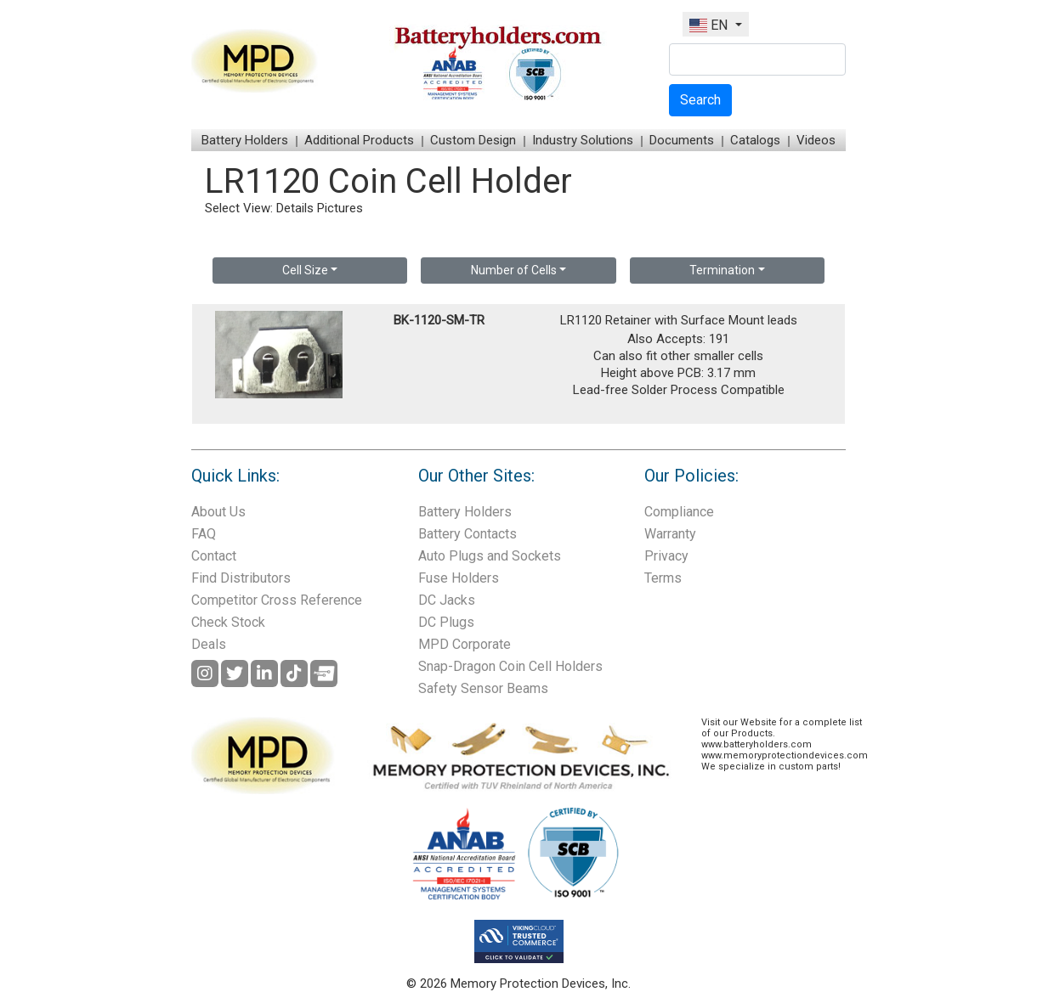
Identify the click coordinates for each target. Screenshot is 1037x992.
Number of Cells (514, 270)
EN (710, 25)
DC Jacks (446, 600)
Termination (722, 270)
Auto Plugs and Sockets (489, 556)
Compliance (679, 512)
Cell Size (305, 270)
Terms (663, 578)
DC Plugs (446, 622)
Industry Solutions (582, 140)
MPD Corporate (464, 644)
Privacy (666, 556)
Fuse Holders (458, 578)
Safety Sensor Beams (483, 688)
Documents (681, 140)
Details (295, 208)
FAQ (203, 534)
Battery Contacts (467, 534)
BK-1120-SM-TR (439, 320)
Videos (816, 140)
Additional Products (359, 140)
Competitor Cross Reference (276, 600)
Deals (208, 644)
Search (700, 100)
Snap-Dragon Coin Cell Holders (510, 666)
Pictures (340, 208)
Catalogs (755, 140)
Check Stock (228, 622)
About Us (218, 512)
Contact (213, 556)
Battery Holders (244, 140)
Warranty (670, 534)
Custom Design (473, 140)
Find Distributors (241, 578)
